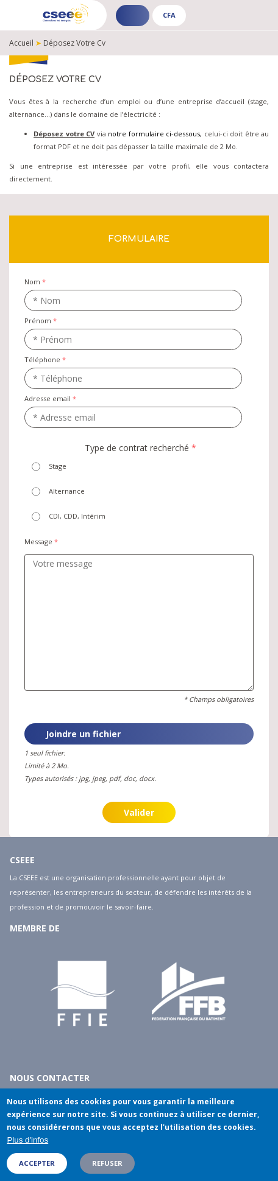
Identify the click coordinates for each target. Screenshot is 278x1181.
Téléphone (42, 359)
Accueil (21, 43)
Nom (32, 281)
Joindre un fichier (83, 734)
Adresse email (47, 398)
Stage (57, 466)
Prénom (37, 320)
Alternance (67, 491)
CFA (169, 14)
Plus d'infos (27, 1146)
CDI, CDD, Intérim (77, 515)
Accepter (37, 1168)
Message (38, 541)
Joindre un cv (24, 715)
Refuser (107, 1168)
